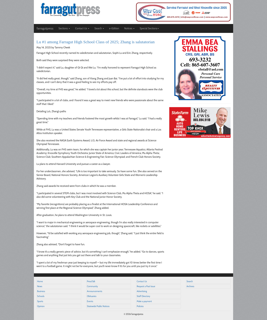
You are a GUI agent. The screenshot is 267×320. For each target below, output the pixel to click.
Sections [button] (64, 28)
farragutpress (45, 28)
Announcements (94, 291)
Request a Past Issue (146, 286)
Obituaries (91, 296)
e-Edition (114, 28)
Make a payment (144, 301)
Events (90, 301)
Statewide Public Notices (98, 306)
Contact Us (142, 281)
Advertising (142, 291)
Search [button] (99, 28)
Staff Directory (143, 296)
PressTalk (91, 281)
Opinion (41, 306)
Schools (40, 296)
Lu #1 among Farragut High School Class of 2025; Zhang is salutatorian (95, 42)
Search (190, 281)
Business (41, 291)
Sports (40, 301)
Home (40, 281)
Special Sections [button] (149, 28)
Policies (140, 306)
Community (92, 286)
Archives (190, 286)
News (39, 286)
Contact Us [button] (82, 28)
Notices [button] (129, 28)
